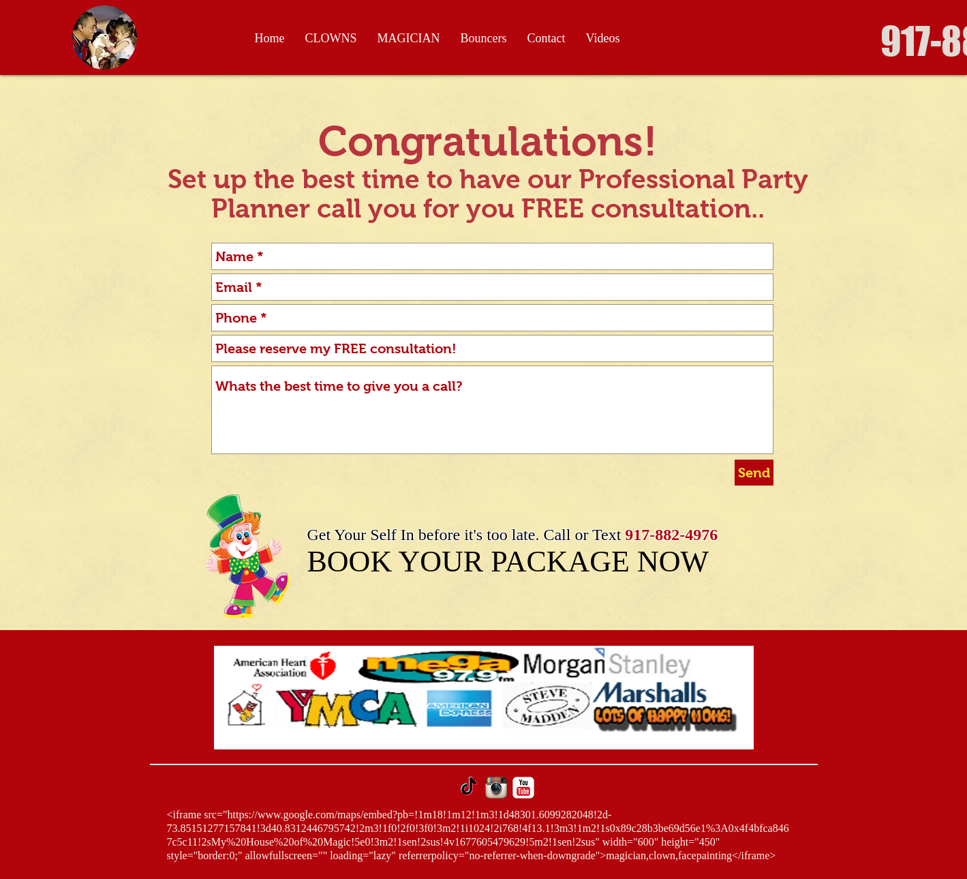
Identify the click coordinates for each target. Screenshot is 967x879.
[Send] (754, 473)
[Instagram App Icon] (496, 788)
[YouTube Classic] (523, 788)
